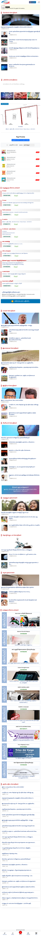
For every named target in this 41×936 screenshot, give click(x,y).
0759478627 (6, 256)
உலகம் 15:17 (4, 877)
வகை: (21, 152)
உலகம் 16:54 (4, 827)
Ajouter (20, 933)
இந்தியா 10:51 (5, 899)
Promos (12, 933)
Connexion (32, 2)
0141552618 (6, 267)
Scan (36, 933)
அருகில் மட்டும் (13, 152)
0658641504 (6, 286)
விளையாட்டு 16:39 (5, 844)
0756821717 (6, 224)
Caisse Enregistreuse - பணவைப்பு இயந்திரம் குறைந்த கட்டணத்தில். (23, 682)
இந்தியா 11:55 (5, 894)
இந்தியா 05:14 (5, 794)
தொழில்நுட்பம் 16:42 (6, 838)
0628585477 (6, 215)
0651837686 (6, 195)
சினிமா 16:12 (5, 860)
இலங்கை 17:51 (5, 810)
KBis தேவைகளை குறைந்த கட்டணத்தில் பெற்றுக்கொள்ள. (23, 777)
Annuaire (28, 933)
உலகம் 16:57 (4, 821)
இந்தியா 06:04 (5, 788)
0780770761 (6, 205)
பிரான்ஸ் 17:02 (5, 816)
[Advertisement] (20, 917)
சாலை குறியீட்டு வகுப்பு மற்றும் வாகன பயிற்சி (23, 627)
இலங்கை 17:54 (5, 805)
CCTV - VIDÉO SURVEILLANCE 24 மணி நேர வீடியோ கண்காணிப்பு (23, 701)
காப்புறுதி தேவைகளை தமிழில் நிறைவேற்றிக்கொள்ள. (23, 663)
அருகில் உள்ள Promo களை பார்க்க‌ (20, 147)
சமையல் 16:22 (5, 855)
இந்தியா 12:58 (5, 888)
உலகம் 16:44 (4, 833)
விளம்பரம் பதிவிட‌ (20, 301)
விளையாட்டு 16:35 (5, 849)
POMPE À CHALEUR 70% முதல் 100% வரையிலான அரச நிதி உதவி (23, 721)
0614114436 (6, 237)
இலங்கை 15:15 (5, 882)
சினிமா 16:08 (5, 866)
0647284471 (23, 729)
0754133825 (23, 747)
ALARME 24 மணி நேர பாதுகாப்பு (23, 645)
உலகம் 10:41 (4, 905)
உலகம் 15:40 (4, 871)
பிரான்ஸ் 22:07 (5, 799)
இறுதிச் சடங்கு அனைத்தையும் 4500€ (23, 740)
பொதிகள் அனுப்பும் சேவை (23, 758)
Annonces (5, 933)
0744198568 (6, 246)
